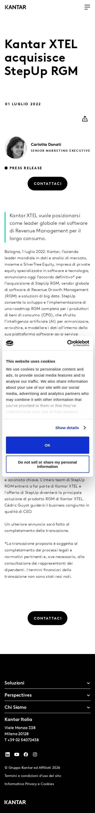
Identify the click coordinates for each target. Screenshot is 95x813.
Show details (67, 428)
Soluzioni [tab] (14, 683)
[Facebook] (26, 755)
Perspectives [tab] (18, 695)
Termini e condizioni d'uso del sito (33, 776)
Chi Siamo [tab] (16, 707)
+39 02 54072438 (23, 740)
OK (47, 445)
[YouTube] (8, 755)
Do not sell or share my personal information (47, 464)
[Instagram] (35, 755)
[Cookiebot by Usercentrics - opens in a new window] (67, 343)
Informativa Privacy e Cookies (29, 784)
